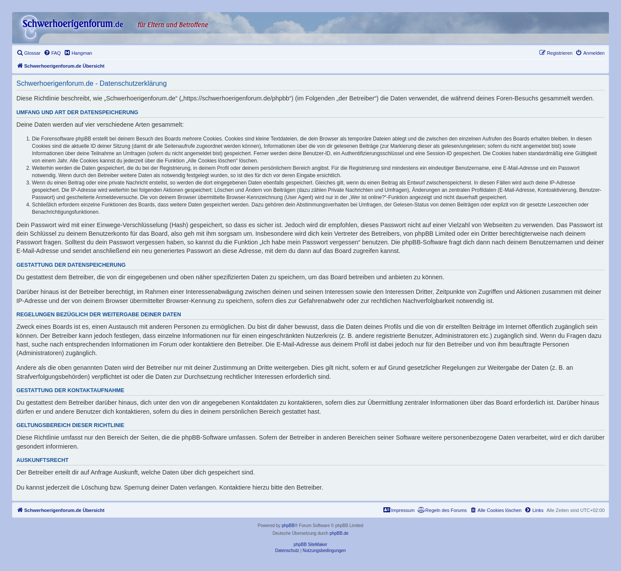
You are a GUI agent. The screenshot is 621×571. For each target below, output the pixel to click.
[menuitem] (28, 53)
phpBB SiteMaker (310, 544)
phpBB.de (338, 533)
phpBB (288, 525)
